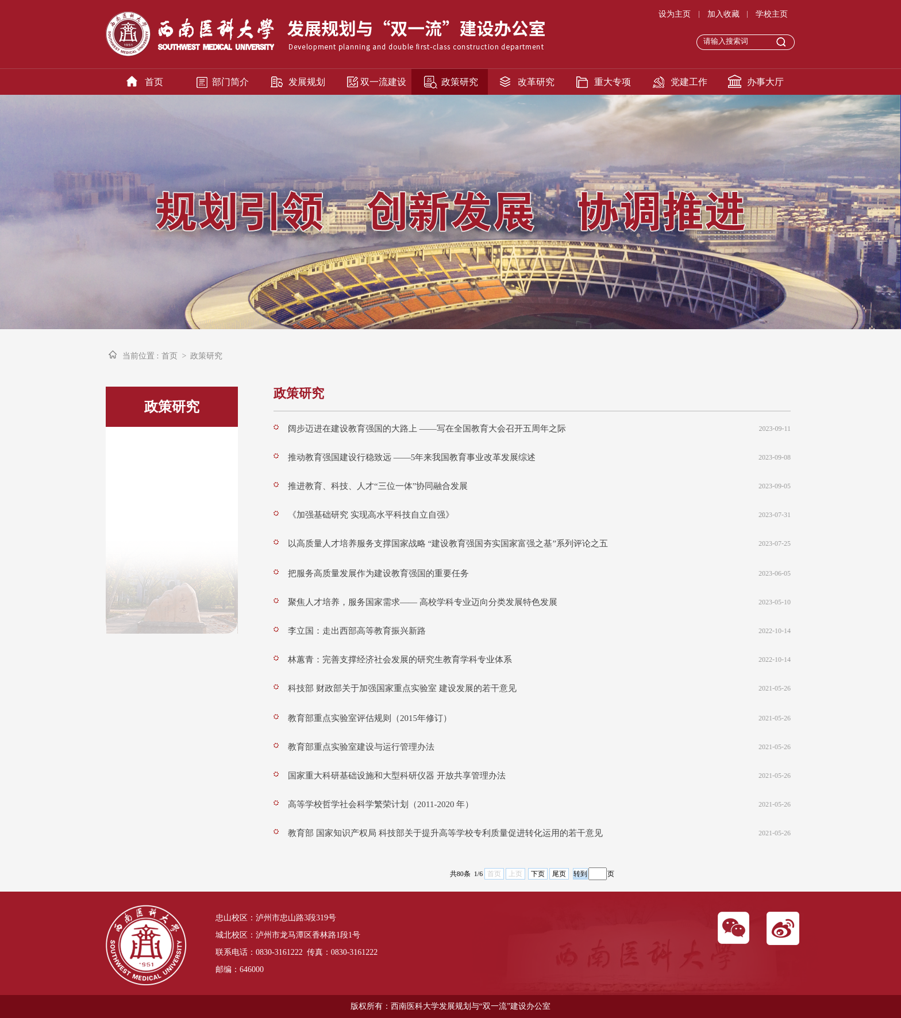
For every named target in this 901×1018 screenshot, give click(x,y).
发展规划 (306, 82)
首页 (154, 82)
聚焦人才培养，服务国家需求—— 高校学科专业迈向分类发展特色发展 (422, 602)
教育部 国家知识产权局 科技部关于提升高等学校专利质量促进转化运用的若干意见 (445, 833)
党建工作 (689, 82)
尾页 (559, 874)
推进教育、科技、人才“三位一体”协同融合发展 (378, 486)
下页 (538, 874)
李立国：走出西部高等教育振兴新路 (357, 630)
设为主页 (675, 14)
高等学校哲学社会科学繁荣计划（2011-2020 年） (380, 804)
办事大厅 (765, 82)
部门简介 (230, 82)
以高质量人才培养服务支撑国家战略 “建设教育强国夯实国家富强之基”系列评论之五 (448, 543)
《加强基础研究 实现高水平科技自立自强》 (371, 514)
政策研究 (459, 82)
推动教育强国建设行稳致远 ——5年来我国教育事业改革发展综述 (412, 457)
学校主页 (772, 14)
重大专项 (612, 82)
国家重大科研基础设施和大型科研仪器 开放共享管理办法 (397, 775)
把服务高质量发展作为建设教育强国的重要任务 (378, 573)
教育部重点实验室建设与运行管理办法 (361, 746)
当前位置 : (140, 356)
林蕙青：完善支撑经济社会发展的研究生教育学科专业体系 (400, 659)
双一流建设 (383, 82)
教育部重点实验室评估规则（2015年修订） (370, 718)
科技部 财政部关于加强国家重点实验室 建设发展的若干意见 (402, 688)
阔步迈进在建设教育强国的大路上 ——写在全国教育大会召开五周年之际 (427, 428)
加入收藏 (723, 14)
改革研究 (536, 82)
